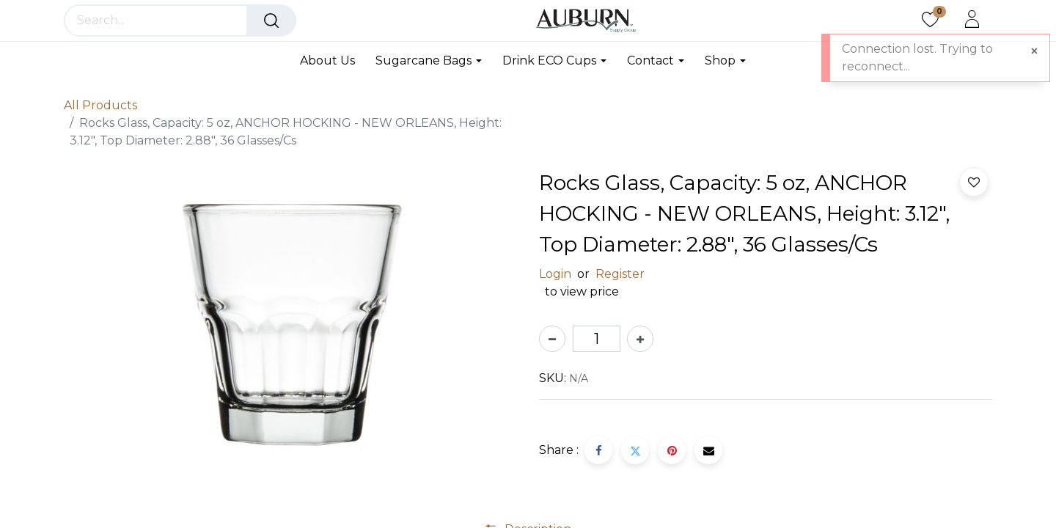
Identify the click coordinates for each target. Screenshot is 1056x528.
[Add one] (640, 339)
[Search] (271, 20)
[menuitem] (332, 60)
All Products (100, 105)
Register (620, 274)
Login (555, 274)
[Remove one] (552, 339)
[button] (974, 182)
